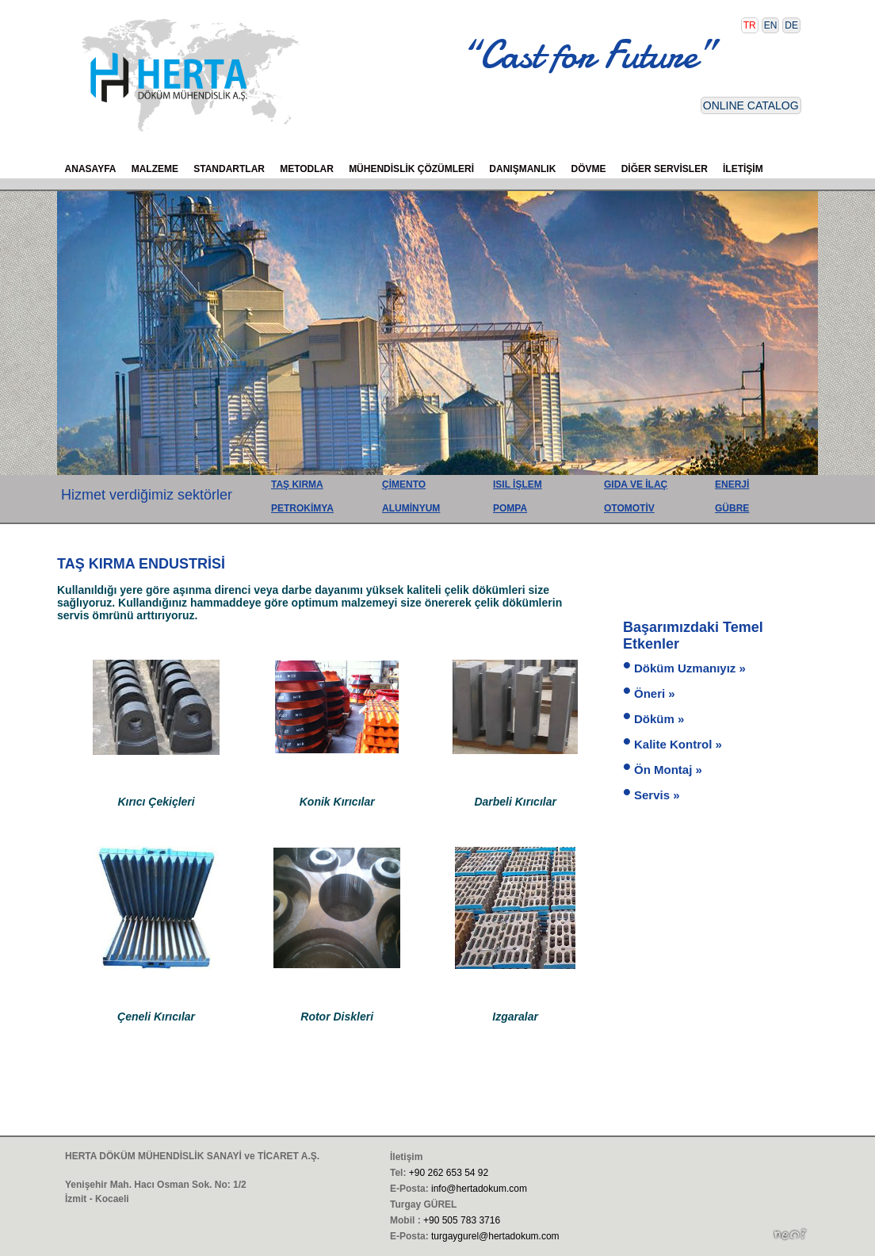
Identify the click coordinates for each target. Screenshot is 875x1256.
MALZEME (155, 168)
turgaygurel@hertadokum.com (495, 1236)
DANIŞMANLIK (522, 168)
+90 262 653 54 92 (448, 1172)
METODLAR (307, 168)
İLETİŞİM (743, 168)
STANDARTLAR (229, 168)
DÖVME (588, 168)
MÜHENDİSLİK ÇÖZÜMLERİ (411, 168)
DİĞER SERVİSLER (664, 168)
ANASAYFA (91, 168)
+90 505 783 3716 (461, 1220)
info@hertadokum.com (479, 1188)
